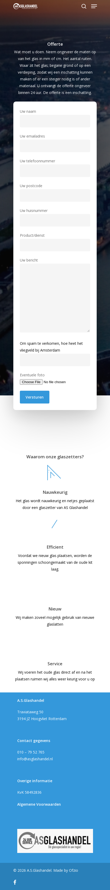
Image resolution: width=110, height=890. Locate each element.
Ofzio (73, 870)
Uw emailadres (55, 143)
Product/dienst (55, 242)
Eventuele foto (55, 378)
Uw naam (55, 118)
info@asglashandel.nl (35, 758)
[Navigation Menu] (94, 6)
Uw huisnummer (55, 217)
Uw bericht (55, 296)
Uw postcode (55, 192)
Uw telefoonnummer (55, 167)
